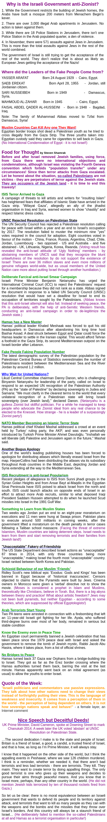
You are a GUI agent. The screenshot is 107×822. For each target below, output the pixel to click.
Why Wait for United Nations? (25, 374)
